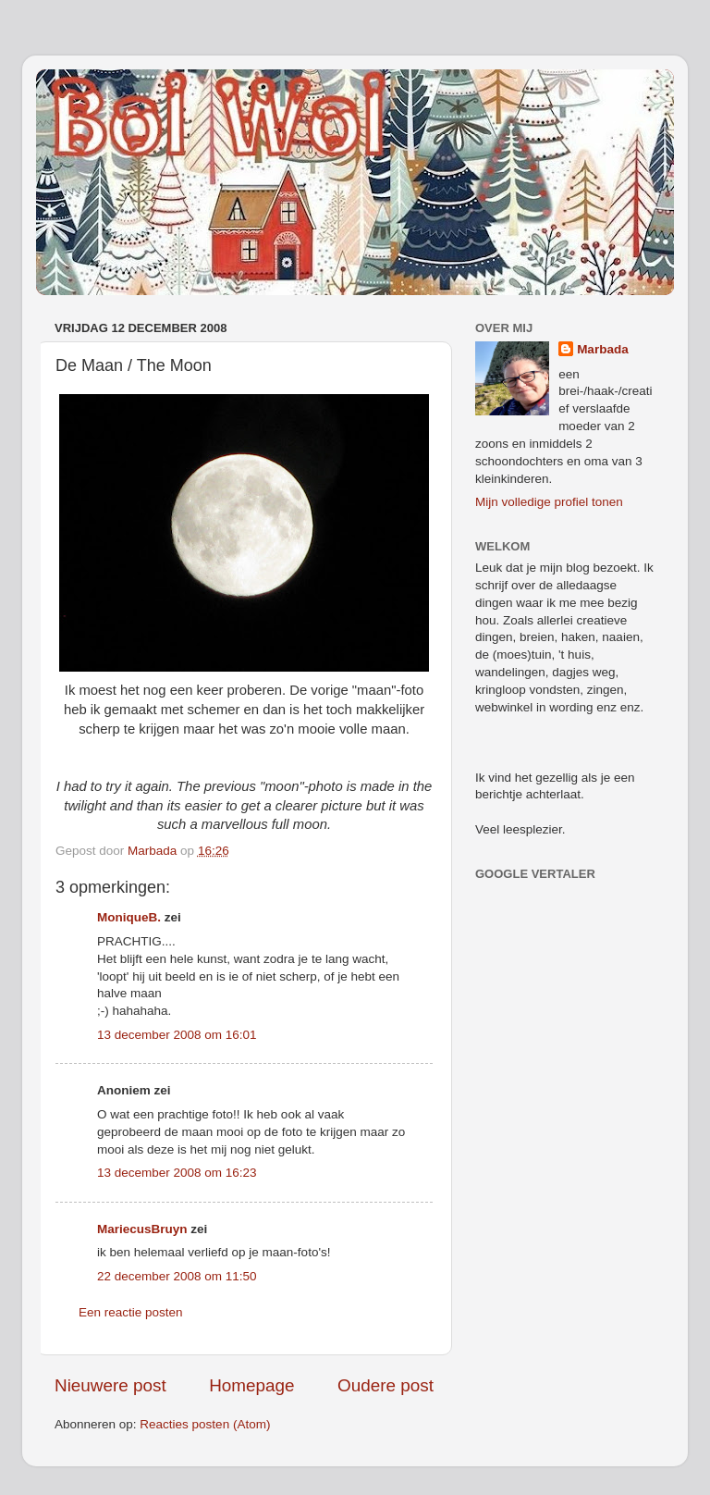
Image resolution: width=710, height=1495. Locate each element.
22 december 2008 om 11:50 (177, 1276)
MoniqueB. (129, 917)
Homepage (251, 1385)
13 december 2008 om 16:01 (177, 1035)
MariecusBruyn (142, 1229)
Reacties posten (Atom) (205, 1424)
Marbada (603, 349)
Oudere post (385, 1385)
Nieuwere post (110, 1385)
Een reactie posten (131, 1312)
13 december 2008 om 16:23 (177, 1173)
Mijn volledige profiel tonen (549, 502)
